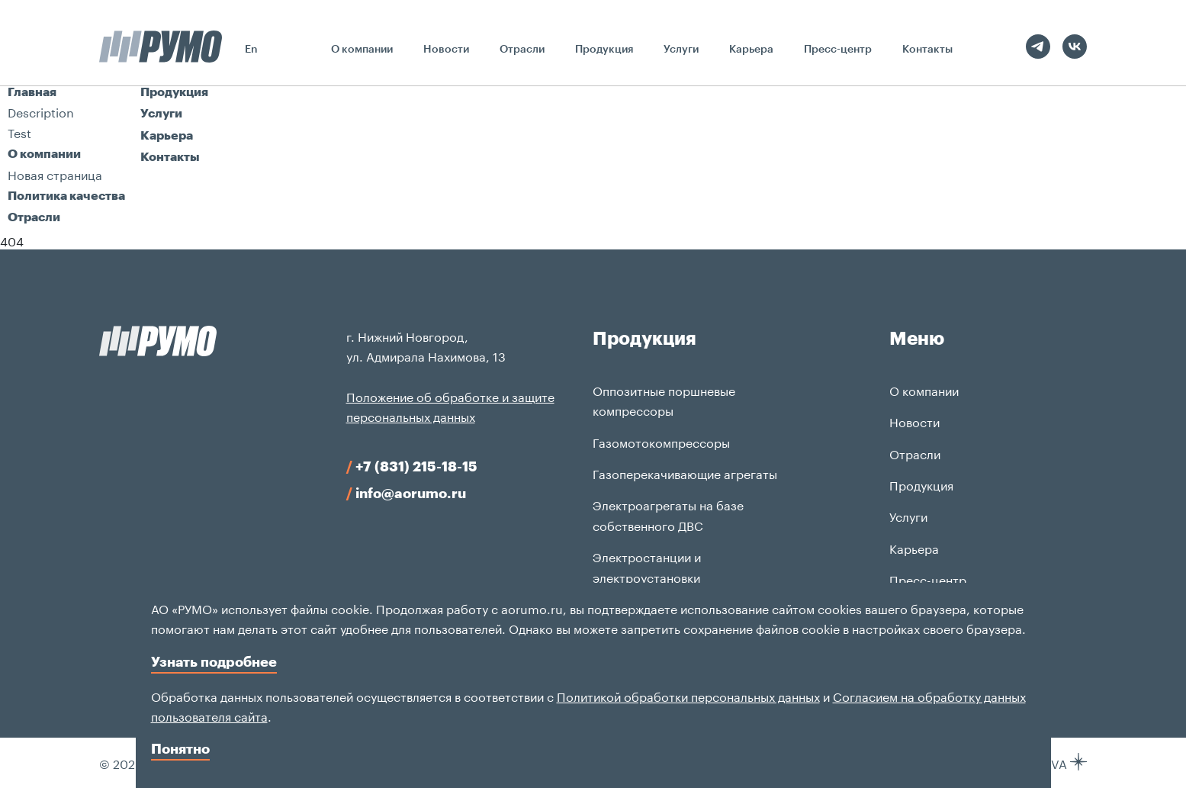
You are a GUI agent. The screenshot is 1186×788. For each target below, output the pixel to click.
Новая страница (55, 173)
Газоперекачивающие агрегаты (685, 472)
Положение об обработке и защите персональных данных (450, 405)
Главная (32, 91)
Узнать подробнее (214, 661)
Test (19, 131)
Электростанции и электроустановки (647, 565)
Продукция (604, 48)
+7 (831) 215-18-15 (411, 466)
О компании (362, 48)
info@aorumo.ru (406, 492)
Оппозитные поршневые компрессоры (664, 399)
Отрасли (522, 48)
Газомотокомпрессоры (661, 441)
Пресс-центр (838, 48)
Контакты (927, 48)
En (251, 48)
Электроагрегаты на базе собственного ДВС (668, 513)
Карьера (751, 48)
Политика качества (66, 195)
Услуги (681, 48)
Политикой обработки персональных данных (688, 695)
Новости (446, 48)
